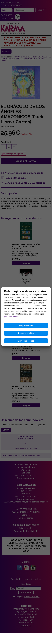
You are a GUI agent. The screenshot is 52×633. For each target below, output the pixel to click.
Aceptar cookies (26, 325)
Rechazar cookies (26, 333)
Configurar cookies (26, 341)
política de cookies (11, 317)
